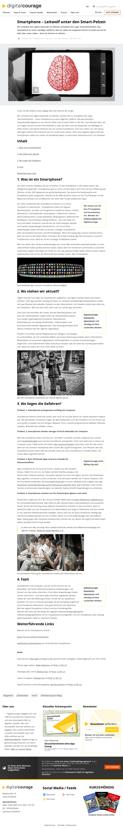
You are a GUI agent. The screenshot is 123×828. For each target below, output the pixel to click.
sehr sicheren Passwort (64, 444)
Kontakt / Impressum (67, 825)
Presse (64, 12)
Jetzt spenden (112, 12)
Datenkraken (22, 695)
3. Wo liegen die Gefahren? (29, 160)
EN (87, 6)
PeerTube (70, 794)
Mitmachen (52, 12)
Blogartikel (8, 695)
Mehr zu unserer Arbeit (21, 749)
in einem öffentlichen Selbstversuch (87, 499)
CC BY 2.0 (51, 659)
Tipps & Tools (20, 12)
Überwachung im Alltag (51, 695)
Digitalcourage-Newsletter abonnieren (91, 317)
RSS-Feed (51, 799)
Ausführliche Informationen (29, 643)
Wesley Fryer (42, 671)
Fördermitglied (91, 218)
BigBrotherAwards (13, 739)
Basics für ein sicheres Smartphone (33, 637)
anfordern (103, 724)
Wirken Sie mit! (91, 464)
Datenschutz (49, 825)
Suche (119, 6)
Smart (34, 695)
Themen (6, 12)
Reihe (45, 111)
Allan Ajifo (34, 659)
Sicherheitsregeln (30, 441)
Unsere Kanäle (36, 12)
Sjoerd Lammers (57, 684)
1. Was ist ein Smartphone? (29, 147)
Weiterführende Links (26, 173)
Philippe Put (39, 678)
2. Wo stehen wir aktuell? (28, 154)
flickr (44, 659)
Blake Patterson (43, 665)
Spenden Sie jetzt (49, 772)
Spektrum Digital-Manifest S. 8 (50, 530)
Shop (98, 12)
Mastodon (50, 794)
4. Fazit (20, 167)
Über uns (75, 12)
